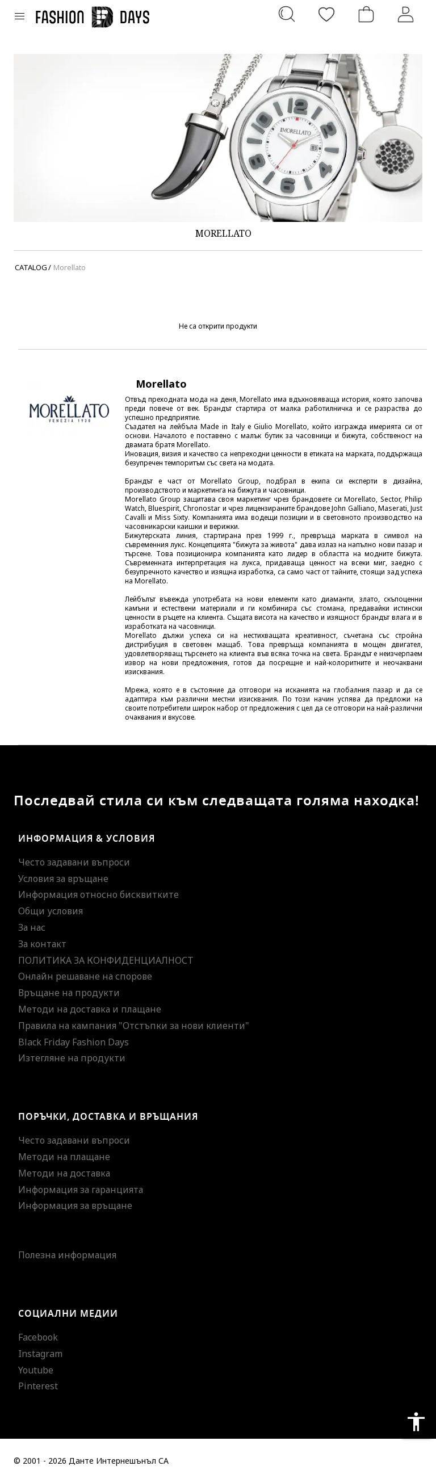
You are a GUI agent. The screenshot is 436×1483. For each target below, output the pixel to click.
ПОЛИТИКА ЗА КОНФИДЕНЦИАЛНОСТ (106, 960)
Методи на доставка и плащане (89, 1009)
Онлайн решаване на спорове (85, 976)
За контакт (42, 944)
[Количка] (366, 14)
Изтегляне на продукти (71, 1058)
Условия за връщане (63, 878)
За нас (31, 927)
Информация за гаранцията (80, 1189)
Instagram (40, 1353)
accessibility (416, 1421)
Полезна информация (67, 1255)
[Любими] (326, 14)
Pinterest (38, 1386)
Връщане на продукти (69, 992)
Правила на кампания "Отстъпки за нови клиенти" (133, 1025)
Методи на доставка (64, 1173)
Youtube (35, 1370)
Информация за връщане (75, 1205)
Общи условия (50, 911)
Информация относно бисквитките (98, 894)
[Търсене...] (286, 14)
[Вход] (405, 14)
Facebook (38, 1337)
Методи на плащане (64, 1156)
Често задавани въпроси (74, 862)
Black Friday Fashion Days (73, 1042)
